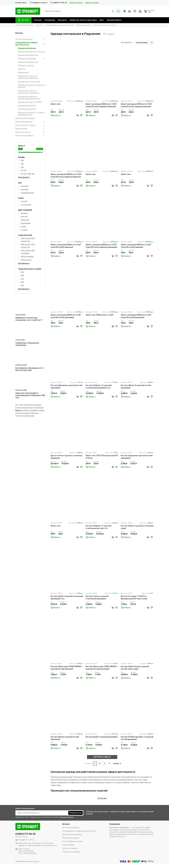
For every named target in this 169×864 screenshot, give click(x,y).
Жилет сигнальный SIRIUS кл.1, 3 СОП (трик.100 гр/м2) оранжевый (66, 316)
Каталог (23, 20)
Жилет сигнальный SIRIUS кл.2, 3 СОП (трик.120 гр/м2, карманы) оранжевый (101, 246)
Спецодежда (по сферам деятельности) (30, 44)
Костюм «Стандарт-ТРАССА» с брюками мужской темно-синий (134, 597)
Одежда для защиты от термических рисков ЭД (28, 77)
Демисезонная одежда (25, 118)
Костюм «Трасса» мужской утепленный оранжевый (97, 597)
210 (22, 272)
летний (24, 201)
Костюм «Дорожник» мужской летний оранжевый (66, 386)
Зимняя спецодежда (30, 122)
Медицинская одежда (32, 59)
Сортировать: (126, 42)
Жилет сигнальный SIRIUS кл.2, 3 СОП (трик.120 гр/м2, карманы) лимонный (136, 105)
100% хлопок (26, 260)
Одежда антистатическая (29, 82)
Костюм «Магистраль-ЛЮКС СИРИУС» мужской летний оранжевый (101, 667)
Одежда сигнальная (27, 48)
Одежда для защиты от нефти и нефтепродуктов (31, 114)
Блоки (17, 410)
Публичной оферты (66, 817)
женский (24, 186)
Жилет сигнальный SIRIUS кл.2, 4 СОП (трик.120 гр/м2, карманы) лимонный (101, 105)
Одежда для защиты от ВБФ (30, 102)
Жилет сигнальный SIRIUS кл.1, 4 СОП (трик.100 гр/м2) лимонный (66, 246)
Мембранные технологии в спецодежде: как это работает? (28, 319)
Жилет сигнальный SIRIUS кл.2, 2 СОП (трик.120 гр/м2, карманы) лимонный (66, 175)
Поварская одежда (26, 66)
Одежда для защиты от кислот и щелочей (31, 86)
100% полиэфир (27, 257)
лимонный (25, 220)
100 (22, 282)
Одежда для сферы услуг (28, 62)
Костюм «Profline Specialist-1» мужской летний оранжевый (137, 738)
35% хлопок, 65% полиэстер (28, 246)
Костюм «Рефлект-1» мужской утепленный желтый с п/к (98, 527)
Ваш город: (21, 2)
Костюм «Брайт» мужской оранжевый (101, 737)
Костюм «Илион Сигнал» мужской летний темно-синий (135, 667)
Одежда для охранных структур (31, 52)
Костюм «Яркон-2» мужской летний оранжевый (136, 386)
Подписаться (75, 813)
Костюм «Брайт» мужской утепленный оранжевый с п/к (67, 597)
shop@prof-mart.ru (38, 2)
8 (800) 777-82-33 (58, 2)
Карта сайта (34, 861)
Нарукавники (23, 72)
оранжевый (25, 223)
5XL (22, 167)
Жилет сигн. (56, 104)
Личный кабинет (114, 20)
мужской (24, 190)
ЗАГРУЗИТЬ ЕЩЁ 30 (102, 757)
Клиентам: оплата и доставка (83, 20)
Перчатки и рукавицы (30, 136)
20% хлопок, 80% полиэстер (28, 239)
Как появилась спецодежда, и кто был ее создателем (29, 369)
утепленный (26, 205)
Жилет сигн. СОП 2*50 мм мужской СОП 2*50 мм (102, 457)
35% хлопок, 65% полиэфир (28, 252)
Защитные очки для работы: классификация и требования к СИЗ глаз (30, 395)
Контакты (62, 20)
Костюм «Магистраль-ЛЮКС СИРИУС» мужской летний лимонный (66, 667)
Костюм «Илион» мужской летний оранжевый (65, 738)
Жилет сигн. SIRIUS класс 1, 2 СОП (99, 315)
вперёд (117, 763)
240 (22, 276)
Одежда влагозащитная (28, 55)
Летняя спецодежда (30, 39)
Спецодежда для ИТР (27, 109)
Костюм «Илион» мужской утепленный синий (137, 527)
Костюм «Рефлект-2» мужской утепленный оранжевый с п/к (99, 386)
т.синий (24, 230)
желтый (24, 217)
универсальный (27, 193)
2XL (22, 161)
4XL (22, 164)
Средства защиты (30, 132)
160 (22, 279)
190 (22, 286)
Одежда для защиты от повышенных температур (28, 92)
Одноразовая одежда (27, 106)
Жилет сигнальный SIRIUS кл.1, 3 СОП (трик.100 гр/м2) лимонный (136, 246)
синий (23, 227)
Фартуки (21, 69)
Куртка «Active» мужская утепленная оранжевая (66, 457)
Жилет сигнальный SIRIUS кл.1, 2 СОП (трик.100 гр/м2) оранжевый (136, 316)
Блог (102, 20)
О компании (50, 20)
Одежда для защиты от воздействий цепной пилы (29, 97)
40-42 (23, 171)
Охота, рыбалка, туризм (30, 125)
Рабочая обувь (30, 129)
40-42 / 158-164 (27, 174)
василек (24, 213)
